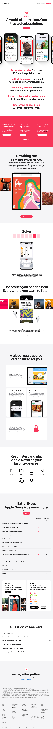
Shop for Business (33, 704)
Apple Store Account (15, 704)
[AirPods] (25, 1)
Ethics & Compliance (44, 718)
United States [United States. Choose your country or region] (49, 727)
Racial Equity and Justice (44, 709)
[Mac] (9, 1)
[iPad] (11, 1)
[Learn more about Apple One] (43, 607)
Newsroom (42, 713)
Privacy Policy (19, 727)
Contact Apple (43, 721)
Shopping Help (24, 716)
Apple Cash (4, 722)
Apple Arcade (14, 712)
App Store (13, 718)
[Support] (44, 1)
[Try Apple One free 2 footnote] (42, 135)
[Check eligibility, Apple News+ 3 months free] (6, 135)
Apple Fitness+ (14, 713)
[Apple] (3, 1)
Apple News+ (5, 3)
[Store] (5, 1)
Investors (42, 717)
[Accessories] (40, 1)
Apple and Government (34, 716)
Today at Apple (24, 705)
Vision (3, 709)
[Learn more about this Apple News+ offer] (8, 592)
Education (42, 704)
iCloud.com (13, 705)
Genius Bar (23, 704)
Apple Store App (24, 709)
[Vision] (21, 1)
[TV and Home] (30, 1)
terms (4, 691)
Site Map (35, 727)
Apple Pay (3, 721)
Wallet (3, 718)
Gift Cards (3, 715)
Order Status (23, 715)
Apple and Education (34, 707)
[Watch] (18, 1)
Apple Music (13, 711)
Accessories (4, 714)
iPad (3, 705)
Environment (42, 705)
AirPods (3, 710)
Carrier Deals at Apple (25, 714)
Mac (3, 704)
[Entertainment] (35, 1)
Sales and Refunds (28, 727)
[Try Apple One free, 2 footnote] (34, 607)
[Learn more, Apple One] (45, 131)
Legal (33, 727)
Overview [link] (38, 3)
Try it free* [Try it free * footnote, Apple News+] (48, 3)
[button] (48, 1)
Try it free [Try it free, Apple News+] (27, 513)
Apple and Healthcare (34, 713)
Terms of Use (23, 727)
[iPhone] (14, 1)
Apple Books (13, 717)
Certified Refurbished (24, 710)
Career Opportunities (44, 716)
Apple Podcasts (14, 716)
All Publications (43, 3)
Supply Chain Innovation (44, 710)
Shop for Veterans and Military (35, 717)
